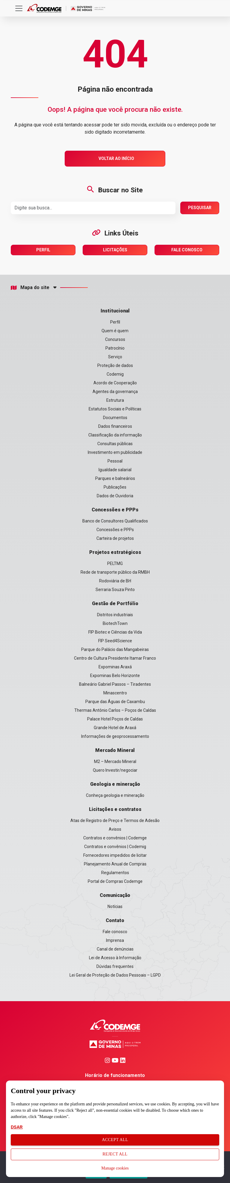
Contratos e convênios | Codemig (115, 846)
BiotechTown (115, 623)
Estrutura (115, 400)
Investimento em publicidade (115, 452)
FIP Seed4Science (115, 641)
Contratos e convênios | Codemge (115, 838)
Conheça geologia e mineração (115, 795)
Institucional (115, 311)
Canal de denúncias (115, 949)
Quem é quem (115, 331)
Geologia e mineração (115, 784)
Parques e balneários (115, 478)
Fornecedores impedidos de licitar (115, 855)
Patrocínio (115, 348)
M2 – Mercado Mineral (115, 761)
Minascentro (115, 693)
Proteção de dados (115, 365)
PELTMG (115, 563)
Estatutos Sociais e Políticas (115, 409)
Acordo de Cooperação (115, 383)
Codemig (115, 374)
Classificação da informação (115, 435)
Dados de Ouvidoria (115, 496)
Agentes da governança (115, 391)
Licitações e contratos (115, 809)
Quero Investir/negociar (115, 770)
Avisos (115, 829)
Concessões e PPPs (115, 510)
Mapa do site (30, 287)
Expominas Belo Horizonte (115, 675)
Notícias (115, 906)
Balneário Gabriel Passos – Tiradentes (115, 684)
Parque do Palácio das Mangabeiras (115, 649)
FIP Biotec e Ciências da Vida (115, 632)
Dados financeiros (115, 426)
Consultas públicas (115, 444)
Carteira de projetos (115, 538)
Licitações (115, 249)
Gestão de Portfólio (115, 603)
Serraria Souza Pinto (115, 589)
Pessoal (115, 461)
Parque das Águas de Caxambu (115, 701)
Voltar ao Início (116, 158)
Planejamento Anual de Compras (115, 864)
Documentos (115, 418)
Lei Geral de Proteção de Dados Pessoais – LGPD (115, 975)
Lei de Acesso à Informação (115, 958)
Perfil (43, 249)
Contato (115, 920)
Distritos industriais (115, 615)
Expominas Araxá (115, 667)
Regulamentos (115, 873)
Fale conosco (115, 932)
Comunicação (115, 895)
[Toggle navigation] (19, 8)
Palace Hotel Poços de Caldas (115, 719)
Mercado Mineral (115, 750)
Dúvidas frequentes (115, 966)
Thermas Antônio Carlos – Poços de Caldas (115, 710)
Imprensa (115, 940)
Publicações (115, 487)
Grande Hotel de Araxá (115, 728)
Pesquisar (199, 207)
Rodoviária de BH (115, 581)
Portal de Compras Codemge (115, 881)
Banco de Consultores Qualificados (115, 521)
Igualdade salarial (115, 470)
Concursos (115, 339)
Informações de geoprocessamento (115, 736)
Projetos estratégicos (115, 552)
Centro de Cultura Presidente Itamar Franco (115, 658)
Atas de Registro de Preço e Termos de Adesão (115, 820)
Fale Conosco (186, 249)
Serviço (115, 357)
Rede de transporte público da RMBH (115, 572)
